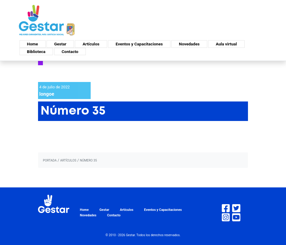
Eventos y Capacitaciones (139, 43)
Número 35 (88, 160)
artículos (68, 160)
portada (50, 160)
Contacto (70, 51)
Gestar (60, 43)
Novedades (189, 43)
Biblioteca (36, 51)
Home (32, 43)
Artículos (90, 43)
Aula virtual (226, 43)
